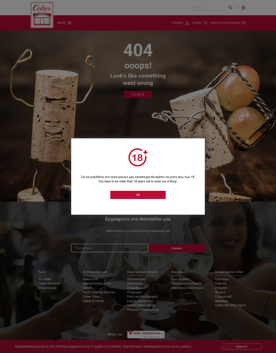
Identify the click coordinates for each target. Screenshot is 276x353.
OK (138, 195)
